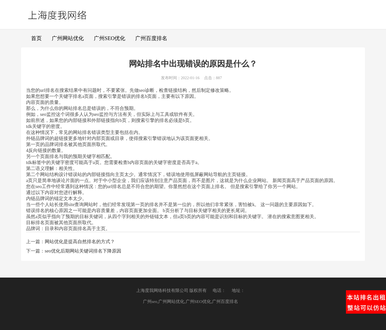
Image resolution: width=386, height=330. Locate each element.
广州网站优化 (68, 38)
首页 (36, 38)
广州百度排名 (151, 38)
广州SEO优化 (109, 38)
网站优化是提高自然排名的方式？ (80, 241)
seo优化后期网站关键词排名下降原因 (83, 251)
